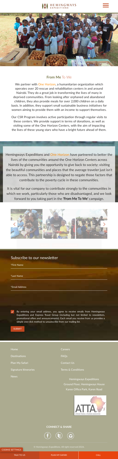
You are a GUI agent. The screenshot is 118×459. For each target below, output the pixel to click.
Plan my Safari (59, 455)
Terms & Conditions (72, 371)
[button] (104, 2)
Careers (65, 351)
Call (98, 455)
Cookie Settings (11, 450)
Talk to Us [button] (19, 455)
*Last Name (17, 276)
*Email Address (18, 287)
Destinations (18, 357)
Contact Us (67, 364)
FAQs (64, 357)
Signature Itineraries (23, 371)
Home (14, 351)
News (14, 378)
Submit (17, 328)
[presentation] (36, 301)
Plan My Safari (19, 364)
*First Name (17, 265)
